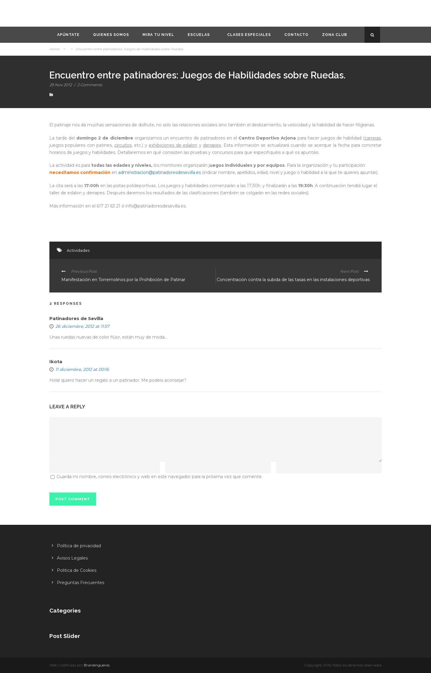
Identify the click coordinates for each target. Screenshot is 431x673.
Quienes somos (111, 35)
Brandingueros (97, 665)
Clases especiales (249, 35)
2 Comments (89, 84)
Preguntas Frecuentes (80, 582)
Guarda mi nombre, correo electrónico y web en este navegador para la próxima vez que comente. (159, 476)
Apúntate (68, 35)
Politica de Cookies (76, 570)
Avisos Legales (72, 558)
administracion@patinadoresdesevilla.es (159, 172)
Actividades (78, 250)
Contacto (296, 35)
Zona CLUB (334, 35)
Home (54, 49)
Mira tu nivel (158, 35)
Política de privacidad (79, 545)
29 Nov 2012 (60, 84)
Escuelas (199, 35)
